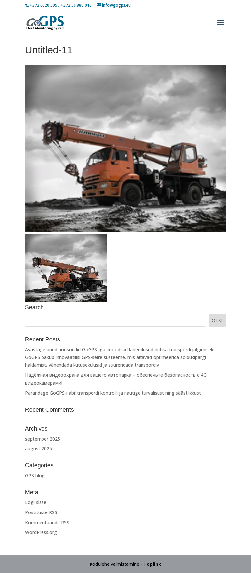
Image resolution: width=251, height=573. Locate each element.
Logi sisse (35, 502)
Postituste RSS (41, 512)
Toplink (152, 564)
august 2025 (38, 448)
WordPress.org (41, 532)
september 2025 (42, 439)
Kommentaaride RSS (47, 522)
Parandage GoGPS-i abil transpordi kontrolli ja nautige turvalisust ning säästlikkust (113, 393)
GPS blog (35, 475)
